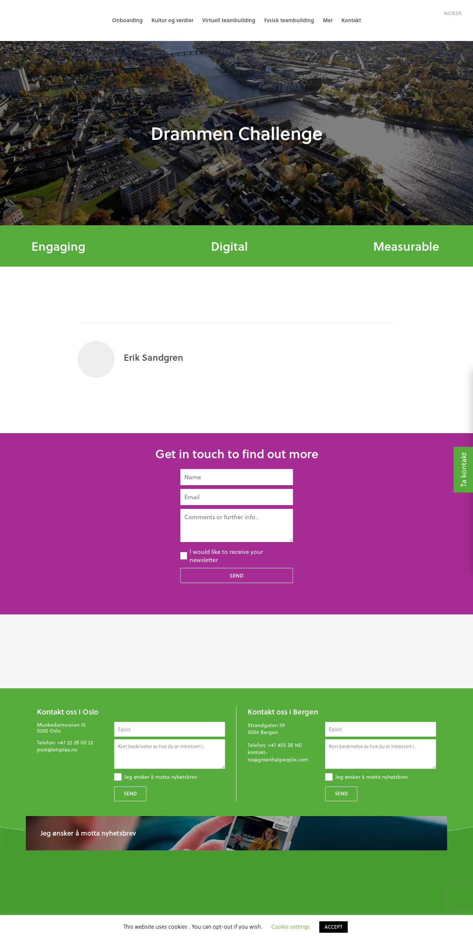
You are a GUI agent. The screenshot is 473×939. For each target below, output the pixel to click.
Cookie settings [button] (290, 926)
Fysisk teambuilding (289, 20)
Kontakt (351, 20)
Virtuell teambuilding (228, 20)
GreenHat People (40, 20)
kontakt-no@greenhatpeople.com (278, 755)
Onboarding (127, 20)
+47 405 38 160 (285, 745)
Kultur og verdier (172, 20)
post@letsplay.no (57, 749)
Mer (328, 20)
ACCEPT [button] (333, 927)
